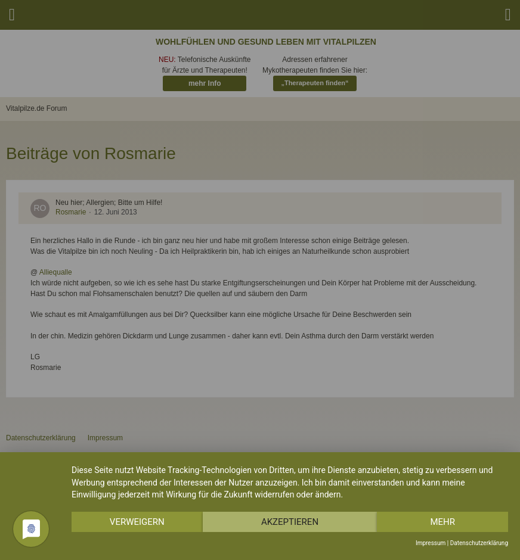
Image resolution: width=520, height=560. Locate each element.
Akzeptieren (289, 522)
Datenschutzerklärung (479, 543)
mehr (442, 522)
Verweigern (137, 522)
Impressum (430, 543)
